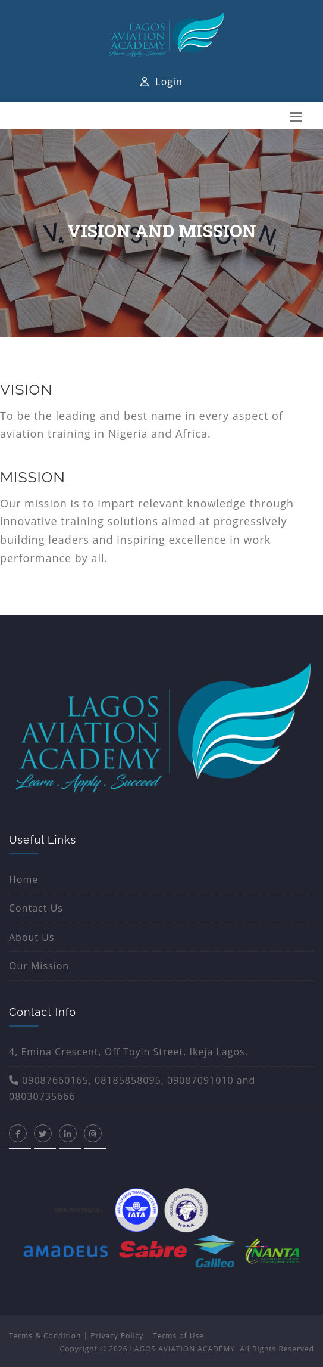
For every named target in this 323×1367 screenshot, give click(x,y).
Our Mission (39, 965)
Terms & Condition (45, 1336)
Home (23, 879)
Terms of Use (178, 1336)
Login (161, 81)
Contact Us (36, 908)
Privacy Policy (116, 1336)
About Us (32, 937)
